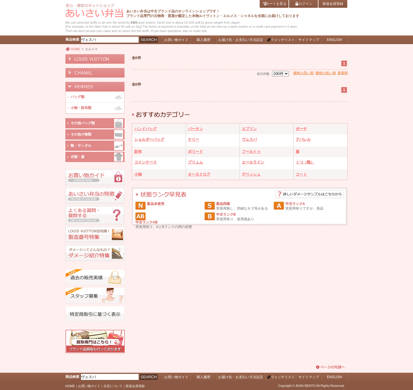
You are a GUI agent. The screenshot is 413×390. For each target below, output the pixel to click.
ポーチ (301, 129)
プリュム (195, 162)
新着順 (342, 73)
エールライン (253, 162)
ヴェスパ (249, 139)
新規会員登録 (135, 386)
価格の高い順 (303, 73)
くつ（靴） (305, 162)
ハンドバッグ (145, 129)
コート (301, 174)
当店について (112, 386)
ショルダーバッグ (149, 139)
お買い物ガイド (89, 386)
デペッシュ (251, 174)
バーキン (195, 129)
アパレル (303, 139)
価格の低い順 (325, 73)
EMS (134, 22)
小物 (138, 174)
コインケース (145, 162)
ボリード (195, 151)
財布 (138, 151)
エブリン (249, 129)
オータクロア (199, 174)
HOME (75, 49)
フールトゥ (251, 151)
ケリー (193, 139)
